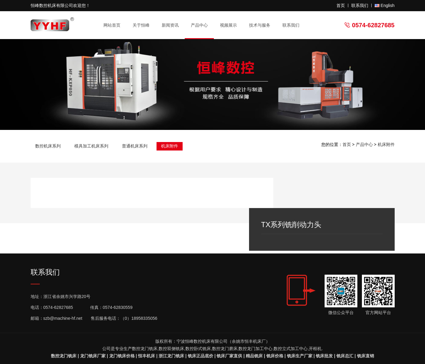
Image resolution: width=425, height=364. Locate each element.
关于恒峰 (144, 25)
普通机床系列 (134, 146)
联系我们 (359, 5)
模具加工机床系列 (91, 146)
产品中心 (202, 25)
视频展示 (228, 25)
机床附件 (169, 146)
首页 (340, 5)
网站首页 (111, 25)
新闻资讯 (173, 25)
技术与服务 (262, 25)
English (388, 5)
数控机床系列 (48, 146)
